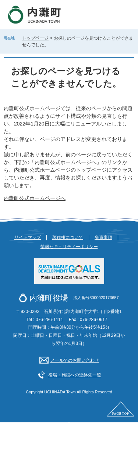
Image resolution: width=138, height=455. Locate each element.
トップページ (35, 38)
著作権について (67, 237)
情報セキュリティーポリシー (69, 246)
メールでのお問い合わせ (74, 360)
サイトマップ (27, 237)
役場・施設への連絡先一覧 (74, 375)
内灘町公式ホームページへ (35, 198)
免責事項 (103, 237)
